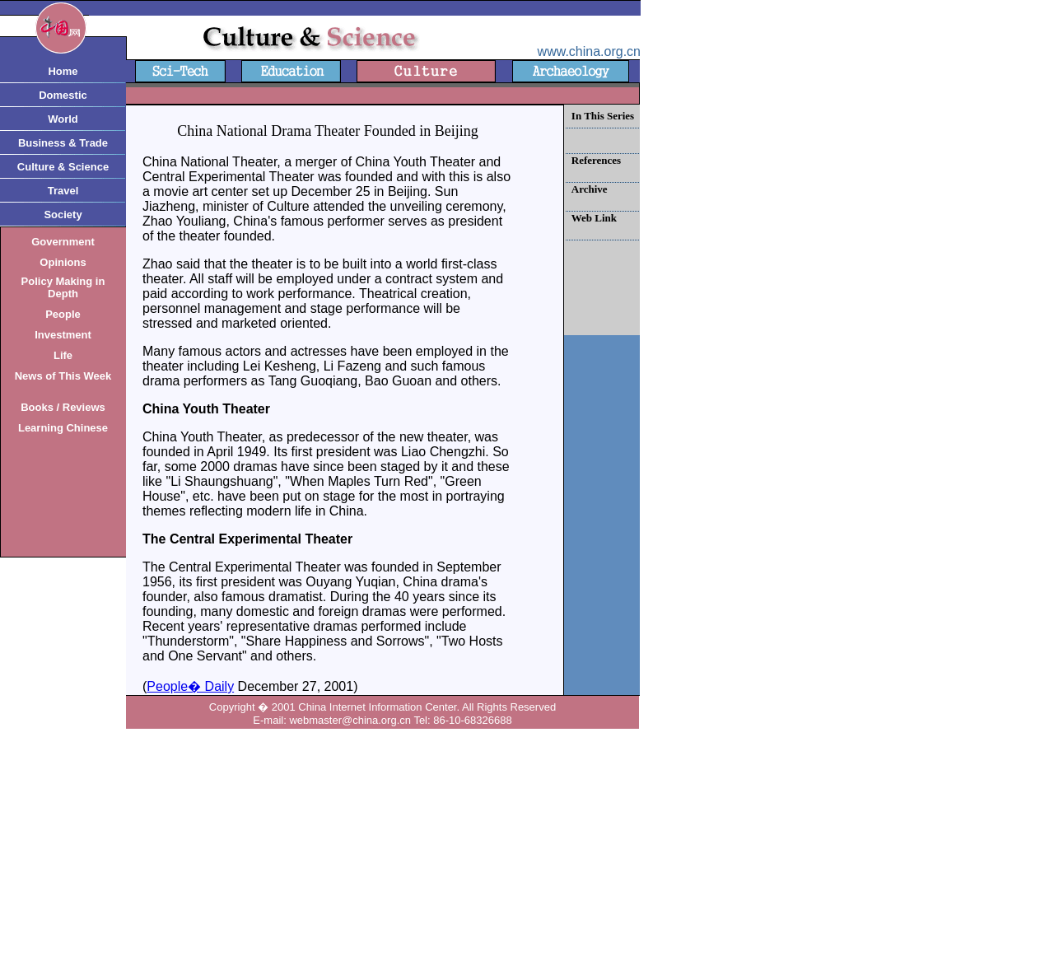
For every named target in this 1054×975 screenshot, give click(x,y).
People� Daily (190, 686)
